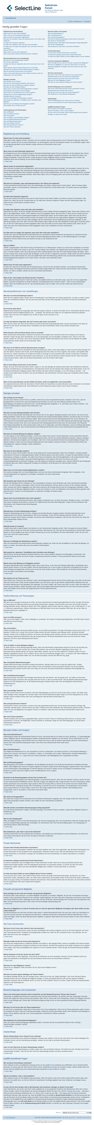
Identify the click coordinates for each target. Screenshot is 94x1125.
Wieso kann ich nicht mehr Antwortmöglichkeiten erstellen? (21, 89)
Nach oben (8, 146)
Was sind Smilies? (9, 115)
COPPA (27, 213)
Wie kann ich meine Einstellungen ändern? (16, 60)
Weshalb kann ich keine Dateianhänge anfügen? (18, 94)
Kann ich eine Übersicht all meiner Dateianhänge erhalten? (65, 102)
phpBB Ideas (17, 1080)
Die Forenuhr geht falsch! (11, 62)
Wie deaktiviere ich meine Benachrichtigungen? (62, 94)
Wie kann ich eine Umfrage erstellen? (15, 87)
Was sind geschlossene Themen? (13, 125)
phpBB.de (56, 1069)
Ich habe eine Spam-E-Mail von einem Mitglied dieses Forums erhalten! (69, 56)
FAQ (70, 21)
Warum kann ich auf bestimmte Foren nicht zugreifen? (19, 92)
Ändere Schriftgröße (88, 18)
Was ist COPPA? (9, 50)
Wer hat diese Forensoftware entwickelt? (60, 108)
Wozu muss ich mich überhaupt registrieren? (17, 35)
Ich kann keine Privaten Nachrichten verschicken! (62, 52)
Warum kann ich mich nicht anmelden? (15, 33)
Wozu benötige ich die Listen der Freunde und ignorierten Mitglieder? (68, 63)
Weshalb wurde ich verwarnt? (12, 96)
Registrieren (78, 21)
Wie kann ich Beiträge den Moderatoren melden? (18, 98)
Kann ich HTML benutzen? (11, 113)
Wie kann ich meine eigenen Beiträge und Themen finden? (65, 82)
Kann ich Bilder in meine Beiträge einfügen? (16, 117)
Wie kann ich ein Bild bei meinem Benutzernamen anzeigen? (21, 69)
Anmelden (87, 21)
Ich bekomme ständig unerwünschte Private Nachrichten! (64, 54)
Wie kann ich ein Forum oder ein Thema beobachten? (64, 92)
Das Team (38, 1117)
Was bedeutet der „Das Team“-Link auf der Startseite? (64, 46)
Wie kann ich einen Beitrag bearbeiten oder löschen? (19, 83)
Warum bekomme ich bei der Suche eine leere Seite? (63, 78)
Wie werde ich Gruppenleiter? (56, 40)
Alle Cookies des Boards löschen (51, 1117)
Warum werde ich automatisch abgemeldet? (16, 37)
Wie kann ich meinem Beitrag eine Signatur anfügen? (19, 85)
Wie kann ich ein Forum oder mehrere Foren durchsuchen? (65, 75)
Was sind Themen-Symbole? (12, 127)
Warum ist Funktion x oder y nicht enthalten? (61, 110)
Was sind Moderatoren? (55, 35)
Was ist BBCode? (9, 112)
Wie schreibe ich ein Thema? (12, 81)
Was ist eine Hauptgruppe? (56, 44)
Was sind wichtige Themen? (12, 123)
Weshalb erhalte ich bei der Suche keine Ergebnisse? (63, 76)
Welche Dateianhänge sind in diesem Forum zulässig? (64, 100)
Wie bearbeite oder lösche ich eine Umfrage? (17, 90)
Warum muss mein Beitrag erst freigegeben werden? (19, 103)
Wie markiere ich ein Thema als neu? (14, 105)
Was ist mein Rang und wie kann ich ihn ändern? (18, 71)
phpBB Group (49, 1065)
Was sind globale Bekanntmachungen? (15, 119)
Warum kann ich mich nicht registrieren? (15, 52)
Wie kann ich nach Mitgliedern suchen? (59, 80)
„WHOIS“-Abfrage (66, 1091)
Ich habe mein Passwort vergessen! (14, 42)
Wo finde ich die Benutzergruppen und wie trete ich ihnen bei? (66, 39)
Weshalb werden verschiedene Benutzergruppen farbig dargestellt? (67, 42)
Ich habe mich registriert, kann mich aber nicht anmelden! (20, 44)
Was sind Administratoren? (56, 33)
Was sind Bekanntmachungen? (13, 121)
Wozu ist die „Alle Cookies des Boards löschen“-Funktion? (21, 54)
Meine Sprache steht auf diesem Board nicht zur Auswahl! (21, 67)
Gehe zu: (58, 1112)
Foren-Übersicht (11, 18)
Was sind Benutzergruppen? (56, 37)
